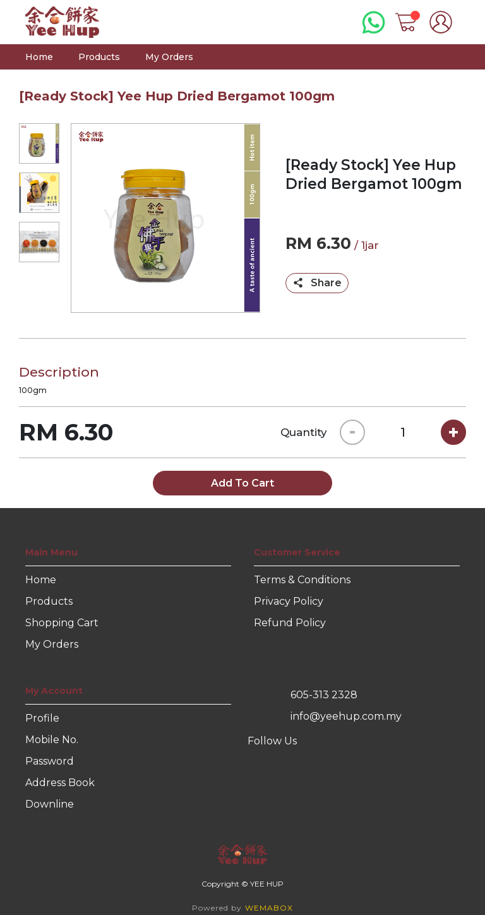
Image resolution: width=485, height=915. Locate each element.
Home (39, 57)
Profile (42, 718)
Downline (49, 804)
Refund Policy (290, 623)
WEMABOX (269, 907)
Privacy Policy (288, 601)
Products (99, 57)
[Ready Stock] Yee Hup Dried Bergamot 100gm (177, 96)
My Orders (169, 57)
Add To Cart (242, 483)
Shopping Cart (62, 623)
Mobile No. (51, 740)
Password (49, 761)
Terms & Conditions (302, 580)
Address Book (60, 783)
